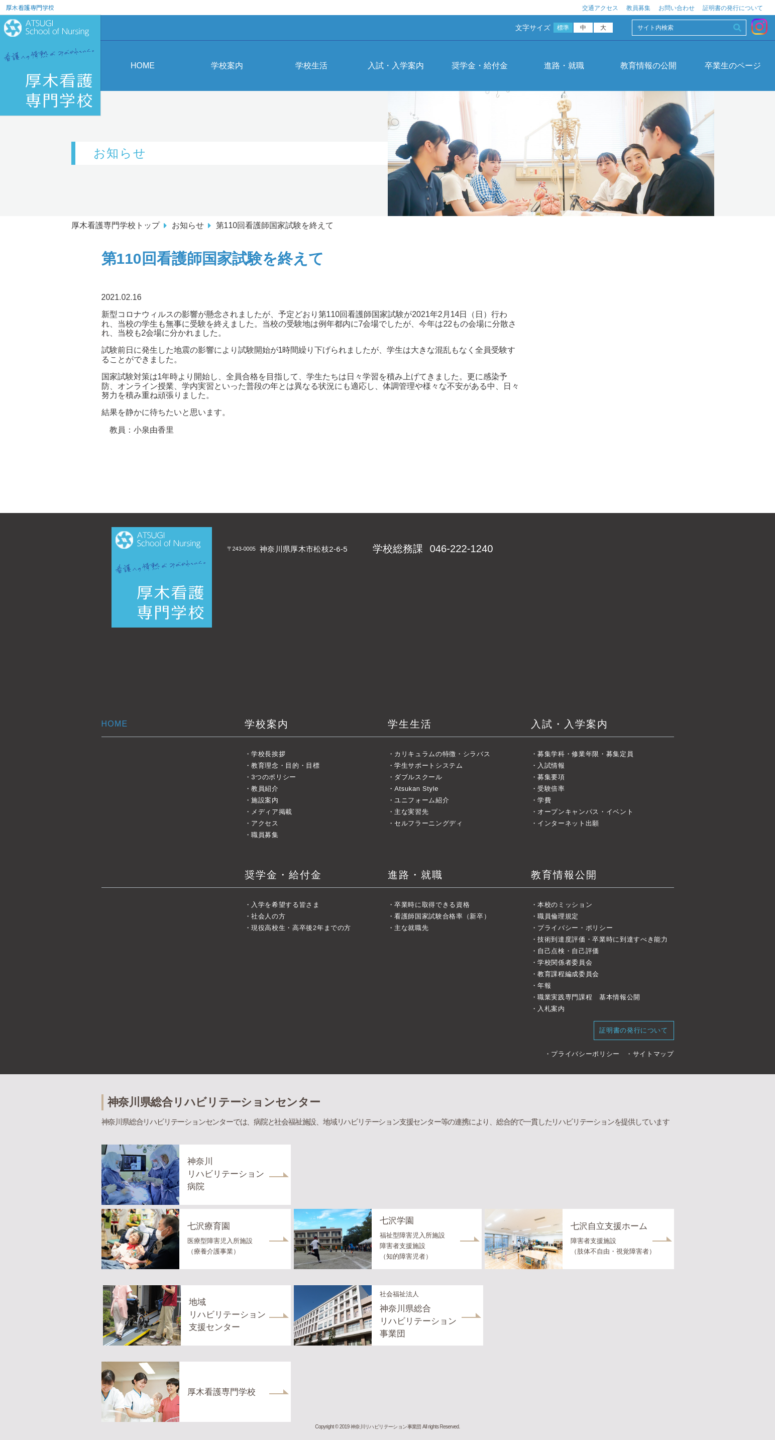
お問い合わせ (676, 8)
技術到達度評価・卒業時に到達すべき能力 (602, 939)
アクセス (265, 823)
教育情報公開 (564, 874)
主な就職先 (411, 928)
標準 (563, 27)
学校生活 (311, 65)
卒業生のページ (733, 65)
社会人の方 (268, 916)
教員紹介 (265, 788)
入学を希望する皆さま (285, 904)
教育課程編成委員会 (568, 974)
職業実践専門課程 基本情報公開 (588, 997)
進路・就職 (564, 65)
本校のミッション (564, 904)
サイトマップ (653, 1054)
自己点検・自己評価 (568, 951)
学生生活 (410, 724)
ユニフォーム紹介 (421, 800)
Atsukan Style (416, 788)
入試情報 (551, 765)
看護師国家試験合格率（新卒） (442, 916)
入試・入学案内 (396, 65)
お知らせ (188, 225)
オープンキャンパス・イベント (585, 811)
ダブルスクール (418, 777)
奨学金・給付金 (480, 65)
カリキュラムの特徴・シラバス (442, 754)
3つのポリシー (273, 777)
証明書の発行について (733, 8)
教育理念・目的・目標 (285, 765)
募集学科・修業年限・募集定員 (585, 754)
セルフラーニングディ (428, 823)
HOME (143, 65)
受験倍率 (551, 788)
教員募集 (638, 8)
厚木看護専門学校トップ (115, 225)
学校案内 (227, 65)
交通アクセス (600, 8)
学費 (544, 800)
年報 (544, 985)
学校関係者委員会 (564, 962)
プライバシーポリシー (585, 1054)
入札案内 (551, 1008)
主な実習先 (411, 811)
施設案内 (265, 800)
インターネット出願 (568, 823)
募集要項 (551, 777)
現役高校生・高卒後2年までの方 (301, 928)
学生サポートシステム (428, 765)
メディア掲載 (271, 811)
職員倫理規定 (558, 916)
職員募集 (265, 835)
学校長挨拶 (268, 754)
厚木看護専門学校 (30, 7)
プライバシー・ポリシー (575, 928)
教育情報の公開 (648, 65)
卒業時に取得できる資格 (432, 904)
